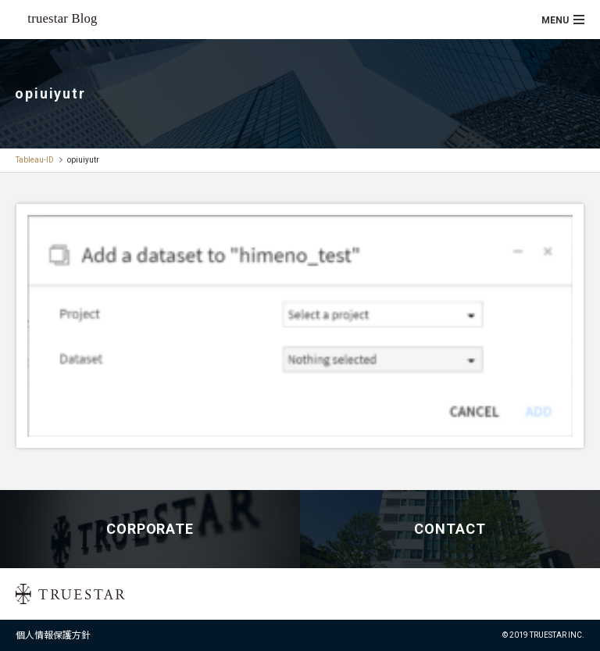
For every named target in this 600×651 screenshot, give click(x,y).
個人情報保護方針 (53, 635)
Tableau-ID (35, 160)
